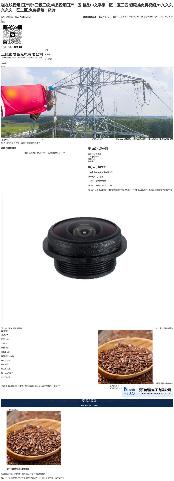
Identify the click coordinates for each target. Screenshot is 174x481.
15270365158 (12, 410)
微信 (3, 22)
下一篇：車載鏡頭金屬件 (11, 329)
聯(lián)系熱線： (16, 17)
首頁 (23, 143)
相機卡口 (169, 140)
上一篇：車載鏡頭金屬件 (162, 329)
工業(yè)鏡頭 (152, 140)
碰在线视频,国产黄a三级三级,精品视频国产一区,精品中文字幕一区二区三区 (33, 478)
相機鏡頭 (161, 140)
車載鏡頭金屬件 (140, 140)
